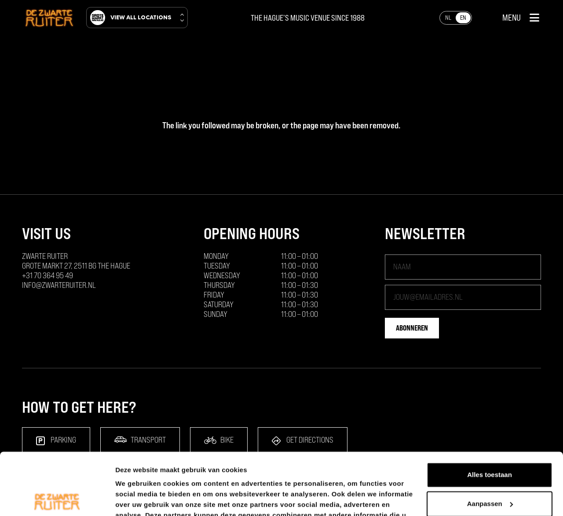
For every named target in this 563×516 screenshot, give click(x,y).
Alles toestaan (489, 413)
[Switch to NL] (448, 17)
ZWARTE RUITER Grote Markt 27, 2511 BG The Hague (76, 260)
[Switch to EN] (463, 17)
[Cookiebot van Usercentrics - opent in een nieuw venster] (56, 498)
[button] (521, 18)
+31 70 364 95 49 (47, 275)
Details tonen (136, 498)
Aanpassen (490, 441)
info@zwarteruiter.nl (59, 285)
